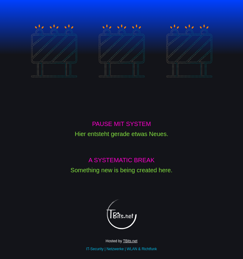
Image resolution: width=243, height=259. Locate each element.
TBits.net (130, 241)
